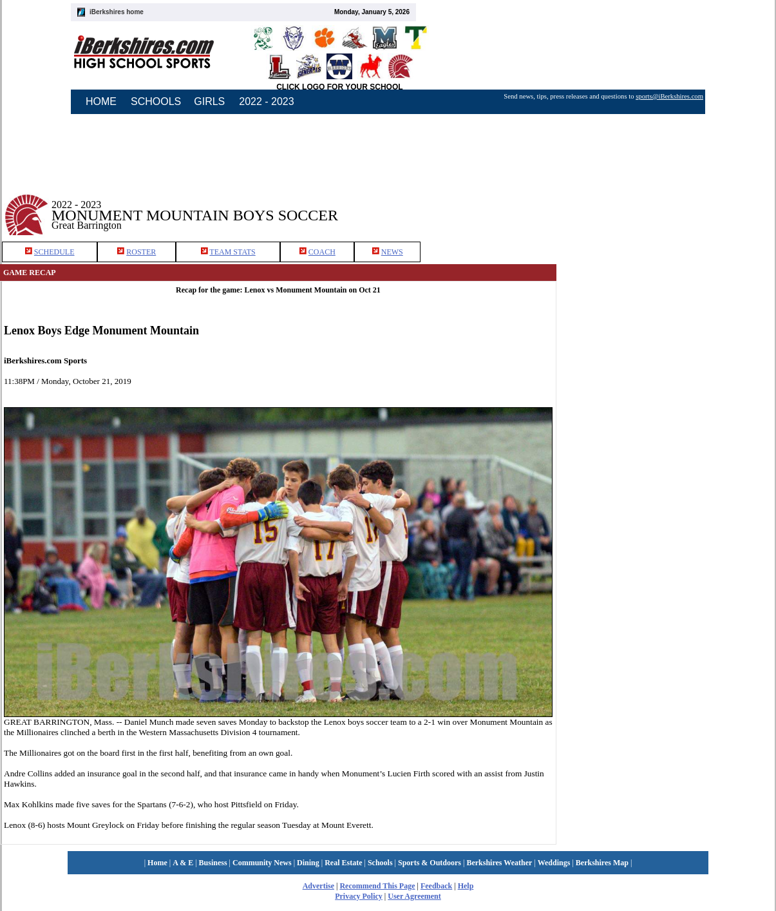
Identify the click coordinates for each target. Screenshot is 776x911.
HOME (101, 101)
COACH (322, 251)
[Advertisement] (664, 328)
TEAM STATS (232, 251)
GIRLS (209, 101)
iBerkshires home (117, 11)
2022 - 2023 (266, 101)
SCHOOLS (156, 101)
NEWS (392, 251)
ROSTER (141, 251)
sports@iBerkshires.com (669, 96)
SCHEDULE (54, 251)
